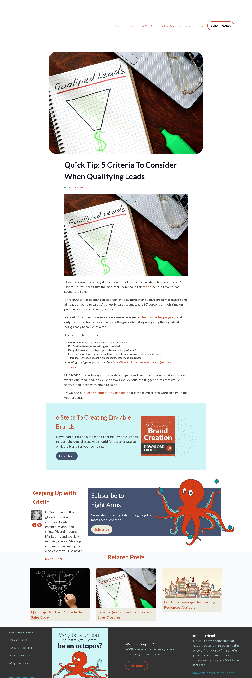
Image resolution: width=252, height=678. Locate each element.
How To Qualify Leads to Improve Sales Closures (124, 585)
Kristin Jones (76, 157)
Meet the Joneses (125, 10)
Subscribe (101, 500)
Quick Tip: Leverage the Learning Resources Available (189, 575)
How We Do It (147, 10)
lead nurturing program (159, 287)
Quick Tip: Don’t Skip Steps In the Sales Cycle (57, 585)
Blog (201, 10)
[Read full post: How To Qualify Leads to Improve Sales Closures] (126, 558)
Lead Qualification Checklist (106, 363)
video (147, 257)
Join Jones (136, 636)
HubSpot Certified (169, 10)
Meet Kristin (54, 529)
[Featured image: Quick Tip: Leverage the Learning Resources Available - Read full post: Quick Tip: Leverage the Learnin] (192, 553)
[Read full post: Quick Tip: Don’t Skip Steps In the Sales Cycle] (60, 558)
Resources (189, 10)
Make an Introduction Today (214, 643)
